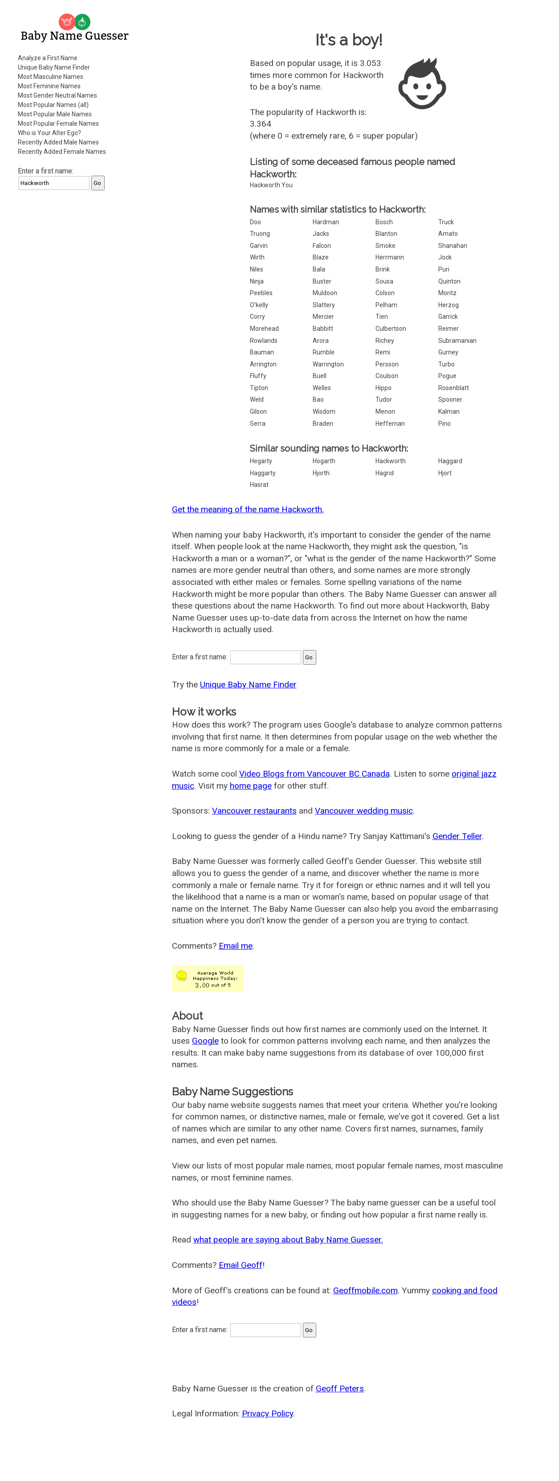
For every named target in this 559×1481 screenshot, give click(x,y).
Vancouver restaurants (254, 811)
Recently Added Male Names (58, 142)
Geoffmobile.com (365, 1290)
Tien (381, 316)
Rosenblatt (453, 387)
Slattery (324, 305)
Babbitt (323, 328)
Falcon (322, 245)
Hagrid (384, 473)
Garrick (448, 316)
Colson (385, 292)
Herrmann (389, 257)
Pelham (386, 305)
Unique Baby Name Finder (54, 67)
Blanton (386, 233)
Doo (255, 222)
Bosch (384, 222)
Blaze (321, 257)
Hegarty (261, 461)
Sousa (384, 281)
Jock (445, 257)
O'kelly (259, 305)
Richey (384, 340)
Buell (319, 375)
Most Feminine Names (49, 86)
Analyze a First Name (48, 58)
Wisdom (324, 411)
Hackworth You (271, 185)
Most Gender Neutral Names (57, 95)
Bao (318, 399)
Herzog (448, 305)
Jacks (321, 233)
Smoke (385, 245)
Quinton (449, 281)
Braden (323, 423)
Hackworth (390, 461)
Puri (443, 269)
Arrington (263, 364)
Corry (257, 316)
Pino (444, 423)
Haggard (450, 461)
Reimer (448, 328)
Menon (385, 411)
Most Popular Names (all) (53, 104)
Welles (322, 387)
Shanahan (452, 245)
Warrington (328, 364)
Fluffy (258, 375)
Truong (260, 233)
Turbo (446, 364)
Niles (256, 269)
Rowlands (263, 340)
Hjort (445, 473)
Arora (321, 340)
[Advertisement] (76, 331)
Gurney (448, 352)
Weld (257, 399)
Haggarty (263, 473)
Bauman (262, 352)
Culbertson (390, 328)
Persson (387, 364)
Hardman (326, 222)
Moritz (447, 292)
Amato (448, 233)
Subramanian (457, 340)
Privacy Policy (267, 1413)
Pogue (447, 375)
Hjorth (321, 473)
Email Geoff (240, 1265)
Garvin (259, 245)
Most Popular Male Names (55, 114)
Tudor (383, 399)
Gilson (258, 411)
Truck (446, 222)
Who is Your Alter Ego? (49, 132)
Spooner (450, 399)
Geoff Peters (340, 1388)
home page (251, 786)
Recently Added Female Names (62, 151)
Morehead (264, 328)
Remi (382, 352)
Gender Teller (457, 836)
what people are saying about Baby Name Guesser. (288, 1239)
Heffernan (390, 423)
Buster (322, 281)
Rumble (324, 352)
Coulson (386, 375)
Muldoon (325, 292)
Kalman (449, 411)
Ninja (257, 281)
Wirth (257, 257)
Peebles (261, 292)
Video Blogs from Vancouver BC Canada (314, 774)
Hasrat (259, 484)
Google (205, 1041)
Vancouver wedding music (364, 811)
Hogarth (324, 461)
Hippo (383, 387)
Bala (319, 269)
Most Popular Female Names (58, 123)
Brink (382, 269)
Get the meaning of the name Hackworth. (248, 509)
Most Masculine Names (50, 76)
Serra (257, 423)
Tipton (259, 387)
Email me (236, 946)
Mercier (323, 316)
